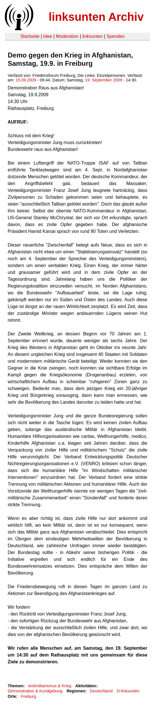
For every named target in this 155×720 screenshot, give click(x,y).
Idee (47, 36)
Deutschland (101, 691)
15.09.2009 (26, 80)
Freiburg (28, 696)
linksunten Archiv (96, 17)
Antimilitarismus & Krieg (49, 686)
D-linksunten (128, 691)
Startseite (30, 36)
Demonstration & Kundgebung (35, 691)
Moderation (67, 36)
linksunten (92, 36)
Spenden (115, 36)
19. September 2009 (103, 80)
